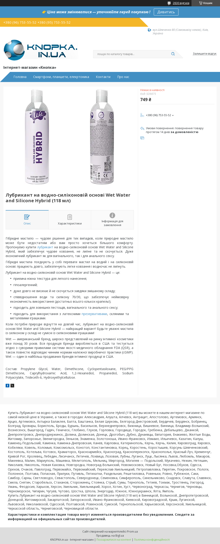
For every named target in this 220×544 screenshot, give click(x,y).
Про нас (123, 76)
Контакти (103, 76)
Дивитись (166, 11)
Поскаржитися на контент (114, 540)
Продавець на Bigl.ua (110, 535)
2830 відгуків (181, 3)
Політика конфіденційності (152, 540)
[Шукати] (172, 54)
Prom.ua (132, 531)
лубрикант (45, 247)
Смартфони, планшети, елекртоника (61, 76)
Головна (19, 76)
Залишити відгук (205, 53)
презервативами (94, 314)
